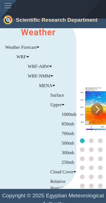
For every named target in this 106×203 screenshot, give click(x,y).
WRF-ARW (40, 66)
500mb (68, 143)
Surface (57, 95)
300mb (68, 152)
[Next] (97, 109)
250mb (68, 162)
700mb (68, 133)
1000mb (69, 114)
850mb (68, 124)
